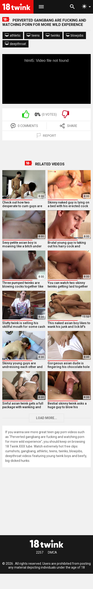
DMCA (52, 552)
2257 (39, 552)
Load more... (46, 418)
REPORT (46, 135)
